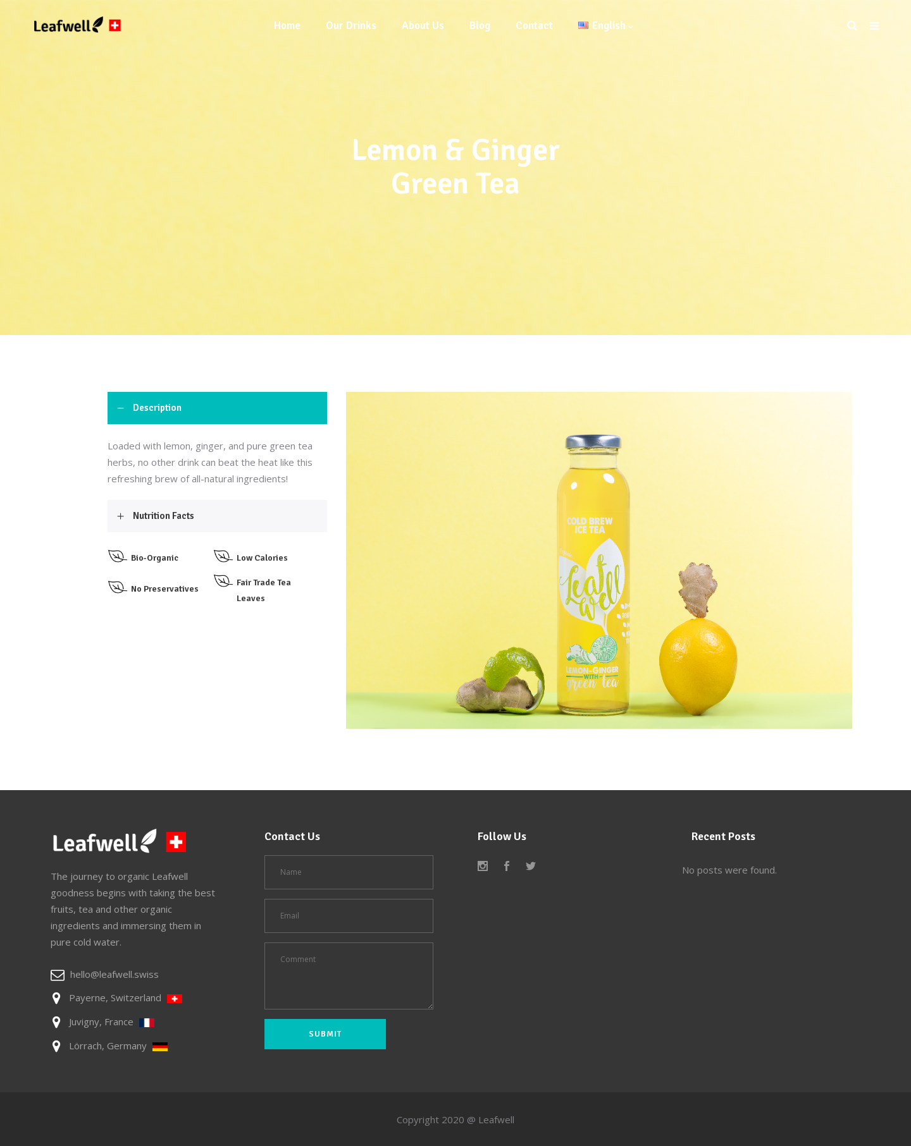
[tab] (217, 408)
